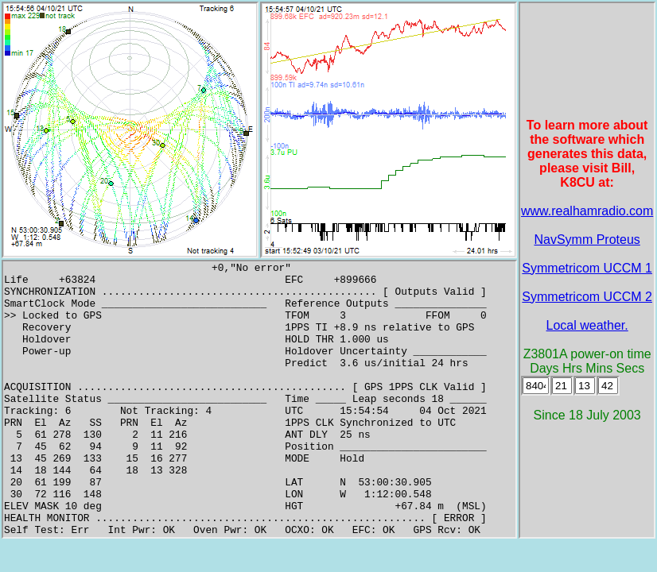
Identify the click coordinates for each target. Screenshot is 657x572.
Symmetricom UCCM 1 (587, 268)
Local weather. (587, 325)
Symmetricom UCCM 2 (587, 296)
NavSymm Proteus (587, 239)
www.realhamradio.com (587, 211)
